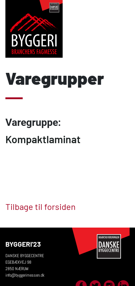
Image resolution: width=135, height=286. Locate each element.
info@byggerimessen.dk (24, 275)
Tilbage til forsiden (40, 206)
